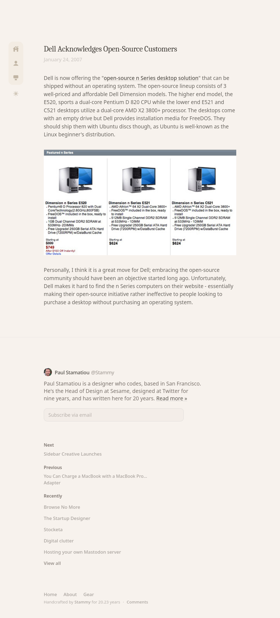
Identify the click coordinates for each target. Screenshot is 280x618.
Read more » (171, 398)
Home (50, 594)
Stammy (82, 602)
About (70, 594)
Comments (137, 602)
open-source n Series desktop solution (151, 78)
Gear (88, 594)
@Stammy (102, 372)
